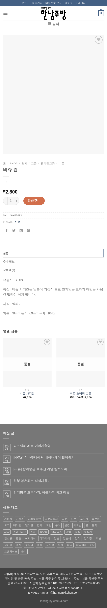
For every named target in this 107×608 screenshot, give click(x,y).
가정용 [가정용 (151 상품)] (20, 518)
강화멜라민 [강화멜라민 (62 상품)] (34, 518)
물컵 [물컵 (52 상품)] (67, 525)
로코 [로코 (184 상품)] (6, 525)
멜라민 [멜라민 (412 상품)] (29, 525)
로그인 (25, 2)
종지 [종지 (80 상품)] (18, 545)
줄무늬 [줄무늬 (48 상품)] (29, 545)
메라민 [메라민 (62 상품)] (17, 525)
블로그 (68, 2)
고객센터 (80, 2)
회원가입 (37, 2)
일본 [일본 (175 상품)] (56, 538)
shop (14, 163)
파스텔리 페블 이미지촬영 (32, 445)
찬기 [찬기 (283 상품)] (60, 545)
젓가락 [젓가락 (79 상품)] (8, 545)
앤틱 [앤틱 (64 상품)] (68, 531)
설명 (5, 253)
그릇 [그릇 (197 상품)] (64, 518)
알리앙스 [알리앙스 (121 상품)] (56, 531)
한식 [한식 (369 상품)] (23, 551)
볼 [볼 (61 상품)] (86, 525)
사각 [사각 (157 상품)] (6, 531)
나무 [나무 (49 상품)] (73, 518)
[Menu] (5, 13)
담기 (24, 163)
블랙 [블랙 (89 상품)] (94, 525)
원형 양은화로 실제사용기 (32, 480)
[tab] (53, 253)
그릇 (34, 163)
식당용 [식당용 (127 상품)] (43, 531)
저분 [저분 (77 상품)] (98, 538)
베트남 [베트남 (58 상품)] (77, 525)
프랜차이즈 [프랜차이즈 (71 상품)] (10, 551)
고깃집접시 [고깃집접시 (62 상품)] (51, 518)
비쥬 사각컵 (27, 393)
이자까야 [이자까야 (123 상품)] (30, 538)
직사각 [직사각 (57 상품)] (50, 545)
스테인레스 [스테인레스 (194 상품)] (19, 531)
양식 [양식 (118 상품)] (77, 531)
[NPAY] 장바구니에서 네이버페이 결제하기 (44, 457)
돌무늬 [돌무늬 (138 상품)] (96, 518)
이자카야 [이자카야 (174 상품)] (44, 538)
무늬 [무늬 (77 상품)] (57, 525)
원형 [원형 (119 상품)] (18, 538)
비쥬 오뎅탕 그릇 (80, 393)
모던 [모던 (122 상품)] (48, 525)
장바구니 (34, 200)
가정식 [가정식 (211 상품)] (8, 518)
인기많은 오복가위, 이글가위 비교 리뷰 (42, 492)
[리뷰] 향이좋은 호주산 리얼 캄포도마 (40, 469)
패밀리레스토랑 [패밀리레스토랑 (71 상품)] (85, 545)
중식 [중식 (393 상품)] (39, 545)
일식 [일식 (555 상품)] (77, 538)
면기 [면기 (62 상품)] (39, 525)
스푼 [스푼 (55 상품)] (33, 531)
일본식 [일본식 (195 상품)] (67, 538)
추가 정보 (9, 261)
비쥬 (61, 163)
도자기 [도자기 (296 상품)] (84, 518)
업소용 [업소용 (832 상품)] (8, 538)
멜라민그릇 (48, 163)
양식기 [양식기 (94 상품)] (88, 531)
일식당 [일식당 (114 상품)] (88, 538)
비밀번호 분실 (53, 2)
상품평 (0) (9, 270)
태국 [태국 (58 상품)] (69, 545)
